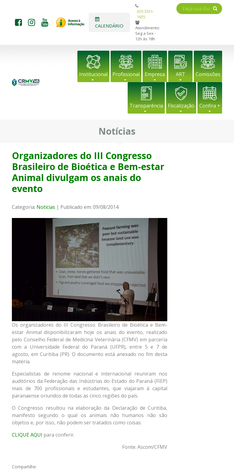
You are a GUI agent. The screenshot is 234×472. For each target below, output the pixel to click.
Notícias (46, 207)
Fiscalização (181, 105)
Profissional (126, 74)
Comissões (208, 74)
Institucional (93, 74)
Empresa (155, 74)
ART (180, 74)
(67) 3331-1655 (145, 14)
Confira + (209, 105)
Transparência (146, 105)
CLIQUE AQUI (27, 434)
